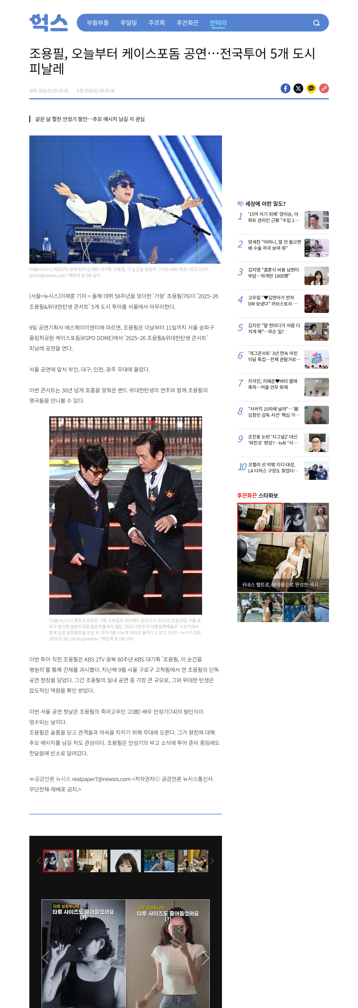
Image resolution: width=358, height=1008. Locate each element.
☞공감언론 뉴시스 (50, 779)
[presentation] (37, 860)
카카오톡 (311, 88)
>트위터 (298, 88)
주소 (324, 88)
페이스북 (285, 88)
